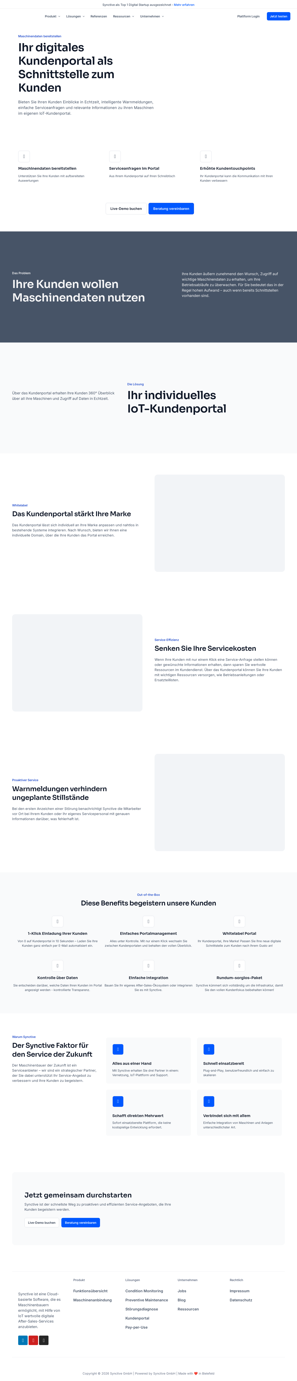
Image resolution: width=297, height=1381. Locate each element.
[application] (58, 16)
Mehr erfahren (184, 5)
